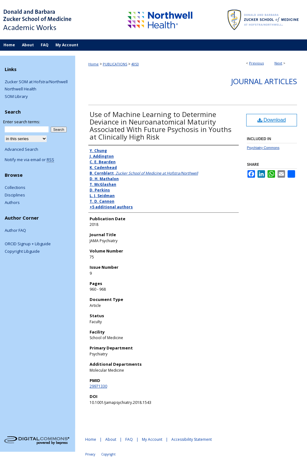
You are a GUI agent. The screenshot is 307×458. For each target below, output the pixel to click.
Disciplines (15, 195)
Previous (256, 63)
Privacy (90, 454)
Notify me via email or (29, 159)
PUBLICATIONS (115, 64)
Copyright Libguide (22, 251)
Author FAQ (15, 230)
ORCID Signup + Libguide (28, 244)
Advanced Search (21, 149)
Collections (15, 187)
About (110, 439)
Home (93, 64)
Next (278, 63)
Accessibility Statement (191, 439)
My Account (152, 439)
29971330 (98, 386)
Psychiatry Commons (263, 148)
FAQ (129, 439)
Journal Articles (264, 81)
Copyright (108, 454)
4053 (135, 64)
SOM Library (16, 96)
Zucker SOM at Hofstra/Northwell (36, 81)
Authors (12, 202)
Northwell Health (20, 89)
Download (272, 120)
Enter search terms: (21, 122)
